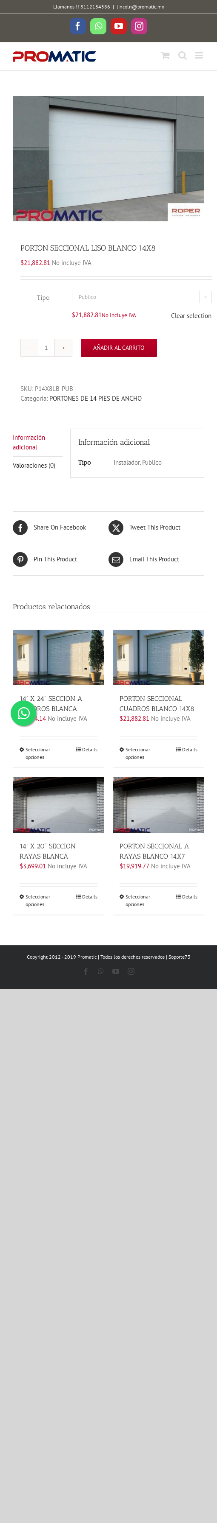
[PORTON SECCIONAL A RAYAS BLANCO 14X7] (158, 805)
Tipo (43, 297)
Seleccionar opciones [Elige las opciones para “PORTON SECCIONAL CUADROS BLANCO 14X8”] (138, 753)
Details (89, 749)
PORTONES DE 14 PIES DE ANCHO (95, 398)
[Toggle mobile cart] (165, 55)
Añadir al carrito (119, 347)
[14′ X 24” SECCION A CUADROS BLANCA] (58, 658)
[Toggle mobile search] (182, 55)
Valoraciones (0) (34, 465)
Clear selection (191, 316)
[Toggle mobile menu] (199, 55)
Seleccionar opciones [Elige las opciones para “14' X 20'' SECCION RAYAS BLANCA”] (38, 900)
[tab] (38, 443)
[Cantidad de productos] (46, 347)
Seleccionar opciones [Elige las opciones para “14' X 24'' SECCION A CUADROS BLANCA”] (38, 753)
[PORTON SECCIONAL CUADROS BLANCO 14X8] (158, 658)
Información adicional (29, 442)
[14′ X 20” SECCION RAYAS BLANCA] (58, 805)
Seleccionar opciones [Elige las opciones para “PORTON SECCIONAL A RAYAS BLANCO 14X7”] (138, 900)
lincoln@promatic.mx (140, 6)
